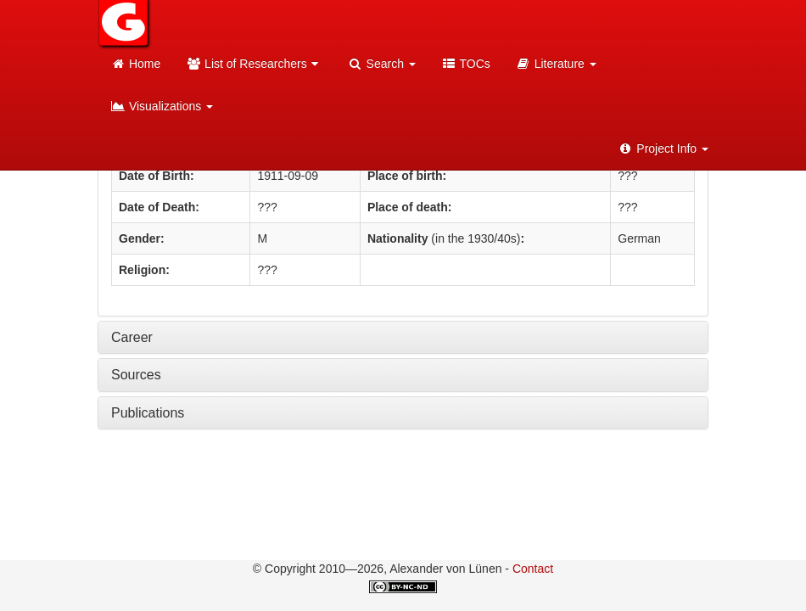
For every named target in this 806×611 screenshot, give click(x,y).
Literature (556, 63)
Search (382, 63)
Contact (532, 568)
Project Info (663, 148)
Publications (147, 413)
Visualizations (161, 106)
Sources (136, 374)
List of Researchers (254, 63)
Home (135, 63)
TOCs (465, 63)
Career (132, 337)
